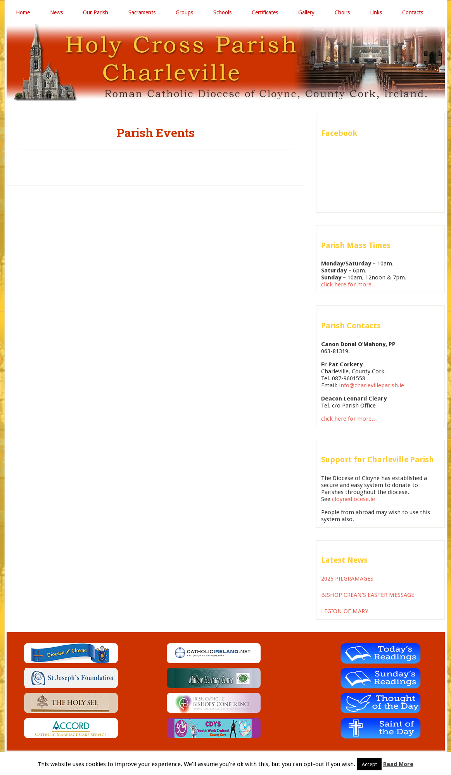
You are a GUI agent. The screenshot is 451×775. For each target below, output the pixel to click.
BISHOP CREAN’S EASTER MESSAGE (367, 594)
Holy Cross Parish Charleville (226, 62)
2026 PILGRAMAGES (347, 578)
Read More (398, 764)
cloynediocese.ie (353, 499)
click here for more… (349, 284)
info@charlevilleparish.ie (371, 385)
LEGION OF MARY (344, 611)
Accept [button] (369, 764)
